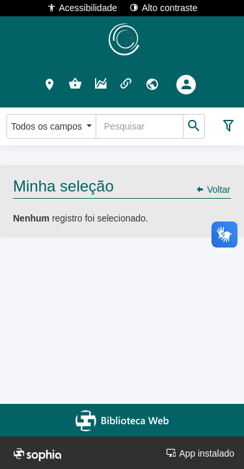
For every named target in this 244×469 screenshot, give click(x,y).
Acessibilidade (82, 7)
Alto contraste (163, 7)
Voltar (212, 189)
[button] (49, 84)
